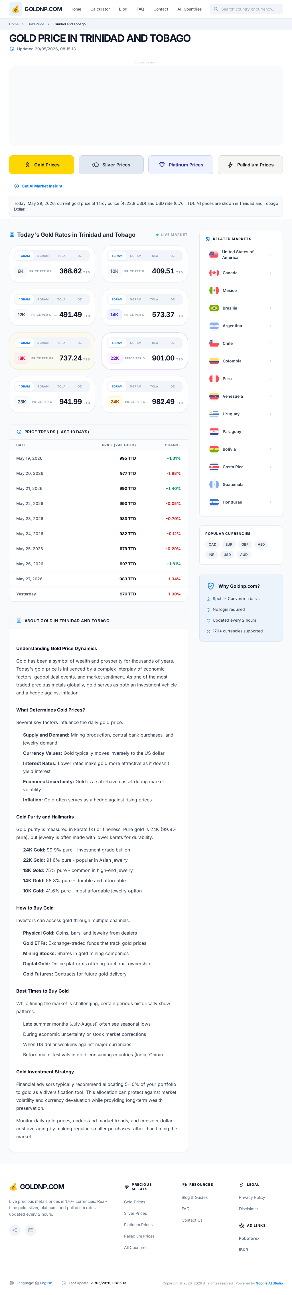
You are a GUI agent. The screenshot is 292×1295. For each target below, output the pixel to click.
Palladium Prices (250, 165)
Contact (160, 9)
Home (75, 9)
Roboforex (249, 1238)
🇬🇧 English (43, 1283)
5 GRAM (42, 255)
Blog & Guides (195, 1197)
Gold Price (35, 24)
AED (261, 544)
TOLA (61, 255)
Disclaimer (248, 1208)
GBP (245, 544)
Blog (123, 9)
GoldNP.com (42, 1187)
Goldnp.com (43, 9)
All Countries (189, 9)
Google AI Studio (269, 1283)
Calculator (100, 9)
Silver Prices (111, 165)
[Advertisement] (146, 106)
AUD (244, 554)
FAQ (140, 9)
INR (211, 554)
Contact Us (192, 1220)
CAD (212, 544)
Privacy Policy (252, 1197)
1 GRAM (24, 255)
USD (227, 554)
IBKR (243, 1249)
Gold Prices (42, 165)
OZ (80, 255)
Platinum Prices (181, 165)
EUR (229, 544)
